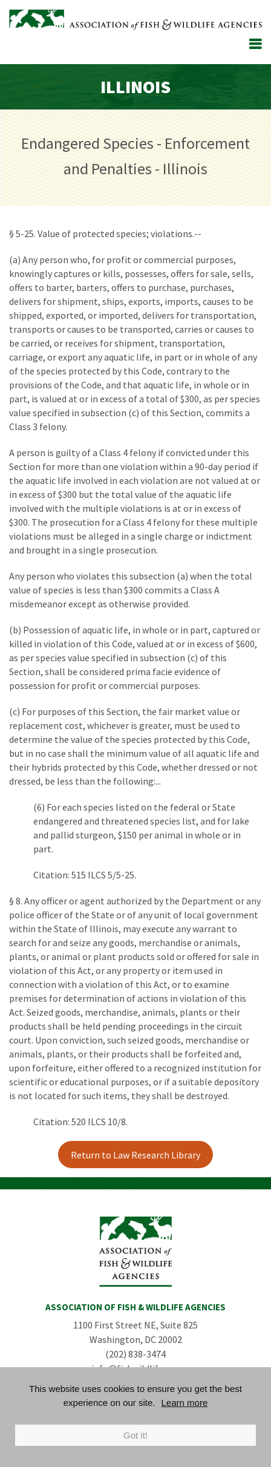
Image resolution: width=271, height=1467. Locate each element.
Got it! (135, 1435)
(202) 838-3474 (135, 1354)
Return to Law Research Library (135, 1155)
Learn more (185, 1402)
